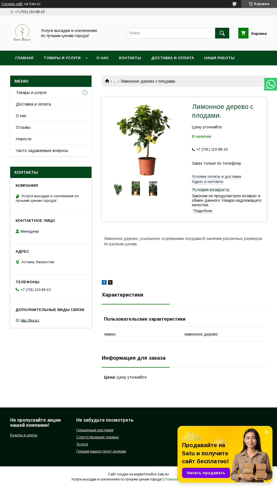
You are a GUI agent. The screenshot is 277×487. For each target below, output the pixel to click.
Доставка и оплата (172, 58)
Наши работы (219, 58)
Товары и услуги (62, 58)
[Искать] (222, 33)
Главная (24, 58)
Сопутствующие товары (97, 437)
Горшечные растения (94, 430)
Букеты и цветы (23, 435)
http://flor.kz (30, 320)
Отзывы (23, 127)
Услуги (82, 444)
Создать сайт (12, 4)
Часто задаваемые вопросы (42, 150)
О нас (102, 58)
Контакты (130, 58)
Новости (23, 139)
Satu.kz (163, 474)
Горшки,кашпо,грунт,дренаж (101, 451)
